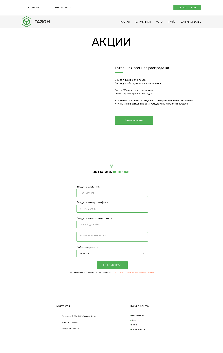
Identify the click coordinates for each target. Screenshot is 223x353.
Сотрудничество (138, 329)
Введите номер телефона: (92, 202)
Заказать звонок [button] (134, 120)
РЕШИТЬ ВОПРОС (112, 265)
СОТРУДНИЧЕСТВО (191, 21)
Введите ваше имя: (88, 186)
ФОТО (159, 21)
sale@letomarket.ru (62, 7)
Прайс (133, 324)
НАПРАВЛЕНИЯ (143, 21)
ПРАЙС (171, 21)
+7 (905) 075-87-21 (36, 7)
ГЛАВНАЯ (125, 21)
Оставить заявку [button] (187, 7)
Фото (133, 320)
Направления (137, 315)
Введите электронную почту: (94, 218)
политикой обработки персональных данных (134, 272)
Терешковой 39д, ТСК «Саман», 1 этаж (79, 316)
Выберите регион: (87, 247)
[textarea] (112, 237)
